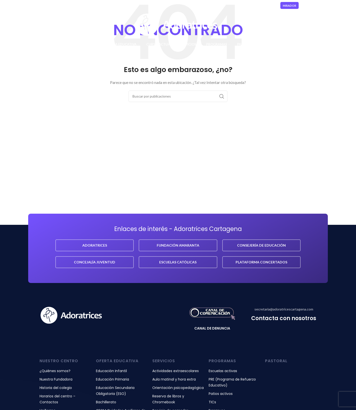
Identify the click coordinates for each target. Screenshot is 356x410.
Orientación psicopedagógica (178, 387)
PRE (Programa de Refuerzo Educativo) (232, 382)
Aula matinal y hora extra (174, 379)
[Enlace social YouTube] (321, 5)
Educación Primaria (112, 379)
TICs (212, 402)
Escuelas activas (223, 370)
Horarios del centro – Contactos (57, 399)
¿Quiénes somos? (55, 370)
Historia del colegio (56, 387)
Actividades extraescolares (175, 370)
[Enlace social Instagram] (315, 5)
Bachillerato (106, 402)
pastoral (276, 361)
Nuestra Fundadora (56, 379)
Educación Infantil (111, 370)
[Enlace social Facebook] (309, 5)
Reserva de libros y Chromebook (168, 399)
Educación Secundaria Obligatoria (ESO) (115, 390)
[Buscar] (178, 96)
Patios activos (221, 393)
